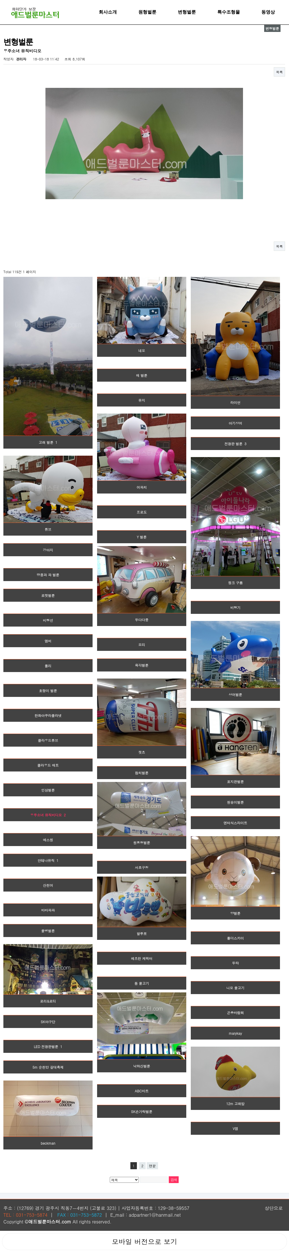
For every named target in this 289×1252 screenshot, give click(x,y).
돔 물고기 (141, 983)
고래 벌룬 (48, 442)
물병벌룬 (48, 930)
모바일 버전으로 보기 (144, 1241)
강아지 (48, 549)
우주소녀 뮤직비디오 (48, 814)
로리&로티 (48, 1001)
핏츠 (141, 752)
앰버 (48, 640)
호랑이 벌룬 (48, 690)
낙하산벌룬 (141, 1066)
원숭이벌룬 (235, 802)
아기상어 (235, 423)
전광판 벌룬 (235, 443)
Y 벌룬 (141, 536)
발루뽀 (142, 933)
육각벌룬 (141, 665)
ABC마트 (142, 1090)
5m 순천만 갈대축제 (48, 1067)
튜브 (48, 529)
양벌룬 (235, 913)
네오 (141, 350)
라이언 (235, 402)
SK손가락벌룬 (141, 1111)
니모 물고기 (235, 987)
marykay (235, 1033)
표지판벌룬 (235, 781)
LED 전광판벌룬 (48, 1046)
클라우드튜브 (48, 740)
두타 (235, 962)
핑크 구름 (235, 582)
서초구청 (141, 867)
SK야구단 (48, 1021)
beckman (48, 1143)
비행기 (235, 607)
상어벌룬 (235, 694)
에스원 (48, 839)
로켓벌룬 (48, 595)
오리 (141, 644)
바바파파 (48, 910)
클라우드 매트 (48, 765)
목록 (279, 71)
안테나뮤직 (48, 860)
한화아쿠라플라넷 (48, 715)
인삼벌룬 (48, 790)
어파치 (142, 487)
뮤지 (141, 400)
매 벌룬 (141, 375)
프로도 (142, 512)
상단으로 (274, 1208)
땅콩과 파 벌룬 (48, 574)
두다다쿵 (141, 619)
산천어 (48, 885)
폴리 (48, 665)
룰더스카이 (235, 938)
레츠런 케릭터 (141, 958)
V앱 (235, 1128)
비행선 (48, 620)
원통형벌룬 (141, 842)
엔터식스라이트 (235, 822)
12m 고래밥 (235, 1103)
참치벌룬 (141, 772)
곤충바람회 (235, 1012)
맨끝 (152, 1165)
